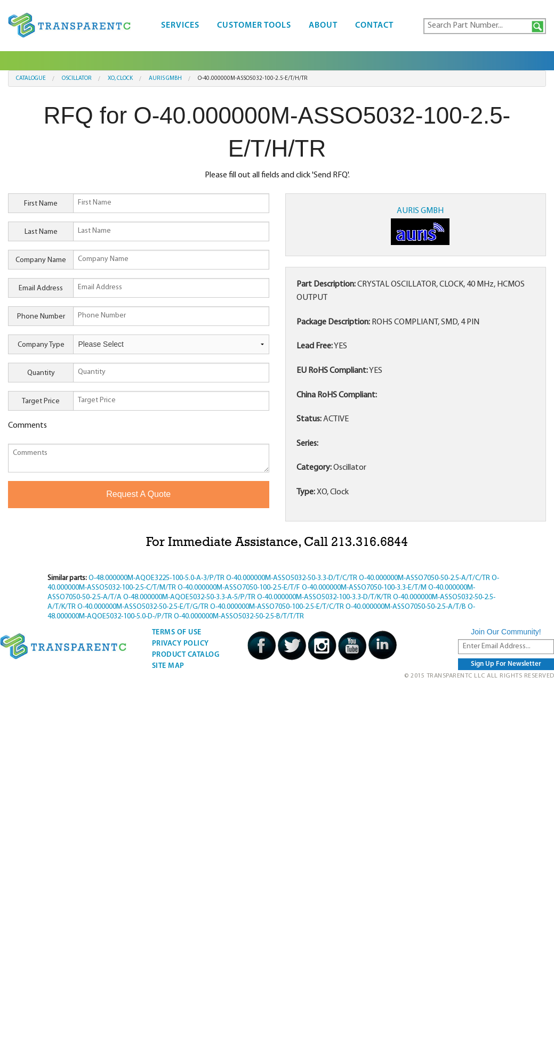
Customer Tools (254, 25)
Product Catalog (186, 655)
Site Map (168, 666)
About (323, 25)
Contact (374, 25)
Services (180, 25)
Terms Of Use (177, 633)
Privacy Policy (180, 644)
